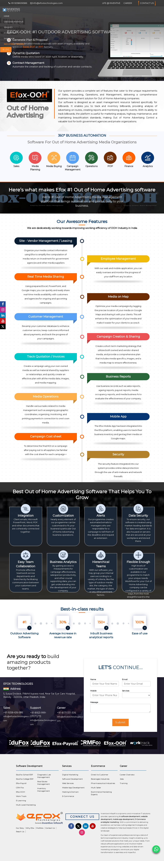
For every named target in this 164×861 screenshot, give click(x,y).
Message (94, 702)
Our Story (20, 828)
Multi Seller (96, 788)
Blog (6, 49)
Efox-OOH (20, 792)
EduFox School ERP (24, 775)
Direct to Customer (99, 775)
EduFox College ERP (24, 779)
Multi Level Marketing (26, 805)
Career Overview (127, 775)
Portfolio (39, 828)
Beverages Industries (100, 779)
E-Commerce (10, 33)
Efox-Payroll (21, 783)
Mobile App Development (73, 788)
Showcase (9, 38)
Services (8, 27)
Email (124, 679)
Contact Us (147, 3)
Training (123, 783)
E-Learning (21, 800)
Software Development (72, 779)
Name (93, 679)
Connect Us (82, 816)
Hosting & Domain (70, 792)
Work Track (21, 796)
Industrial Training (14, 44)
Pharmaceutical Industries (103, 783)
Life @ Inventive (111, 3)
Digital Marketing (70, 775)
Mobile (93, 691)
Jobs (122, 779)
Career (127, 3)
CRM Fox (20, 788)
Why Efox (30, 828)
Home (6, 16)
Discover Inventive (13, 22)
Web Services (68, 783)
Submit (120, 722)
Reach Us (20, 831)
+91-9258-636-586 (13, 712)
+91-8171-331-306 (66, 712)
